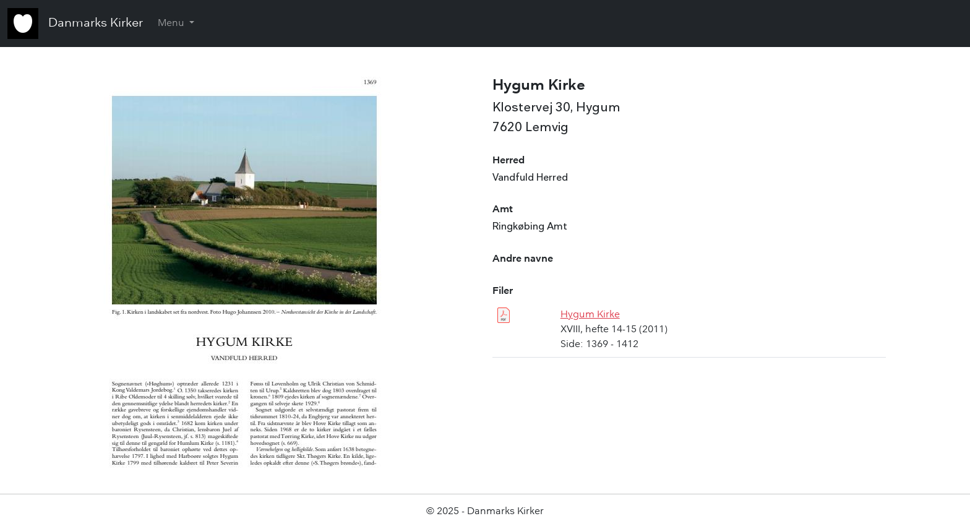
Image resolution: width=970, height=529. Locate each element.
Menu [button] (172, 23)
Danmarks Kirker (95, 23)
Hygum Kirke (590, 315)
